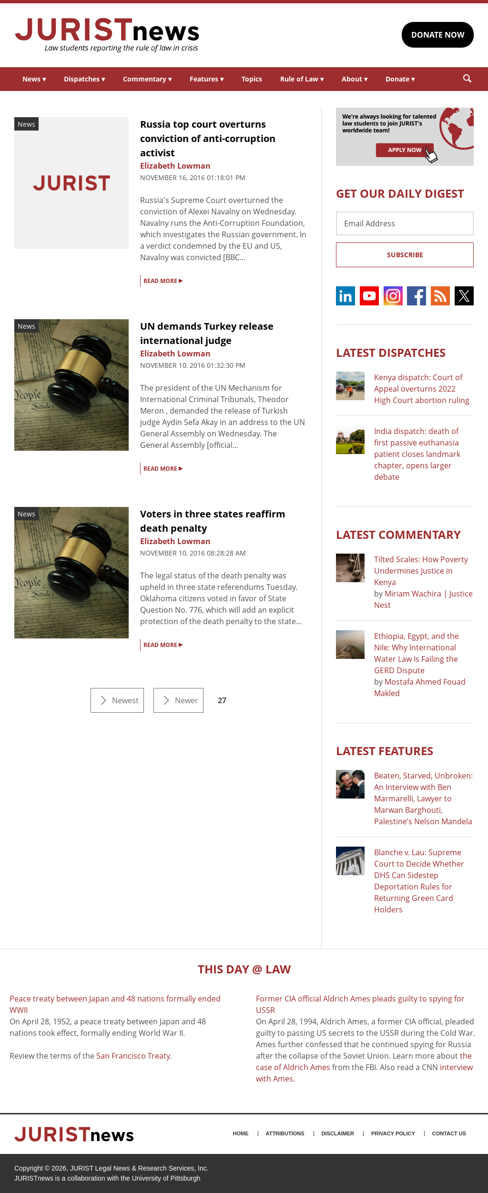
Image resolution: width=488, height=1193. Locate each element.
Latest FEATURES (384, 750)
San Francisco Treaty (133, 1056)
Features (207, 78)
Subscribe (405, 254)
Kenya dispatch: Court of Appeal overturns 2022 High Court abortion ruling (421, 388)
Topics (252, 78)
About (354, 78)
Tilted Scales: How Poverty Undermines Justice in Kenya (421, 570)
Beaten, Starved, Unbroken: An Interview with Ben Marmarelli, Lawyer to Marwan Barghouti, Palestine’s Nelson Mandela (423, 798)
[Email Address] (405, 223)
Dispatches (84, 78)
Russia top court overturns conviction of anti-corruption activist (207, 138)
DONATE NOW (437, 35)
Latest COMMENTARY (398, 534)
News (34, 78)
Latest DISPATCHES (391, 352)
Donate (400, 78)
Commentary (147, 78)
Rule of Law (302, 78)
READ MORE (163, 280)
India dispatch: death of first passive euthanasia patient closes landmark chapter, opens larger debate (417, 454)
